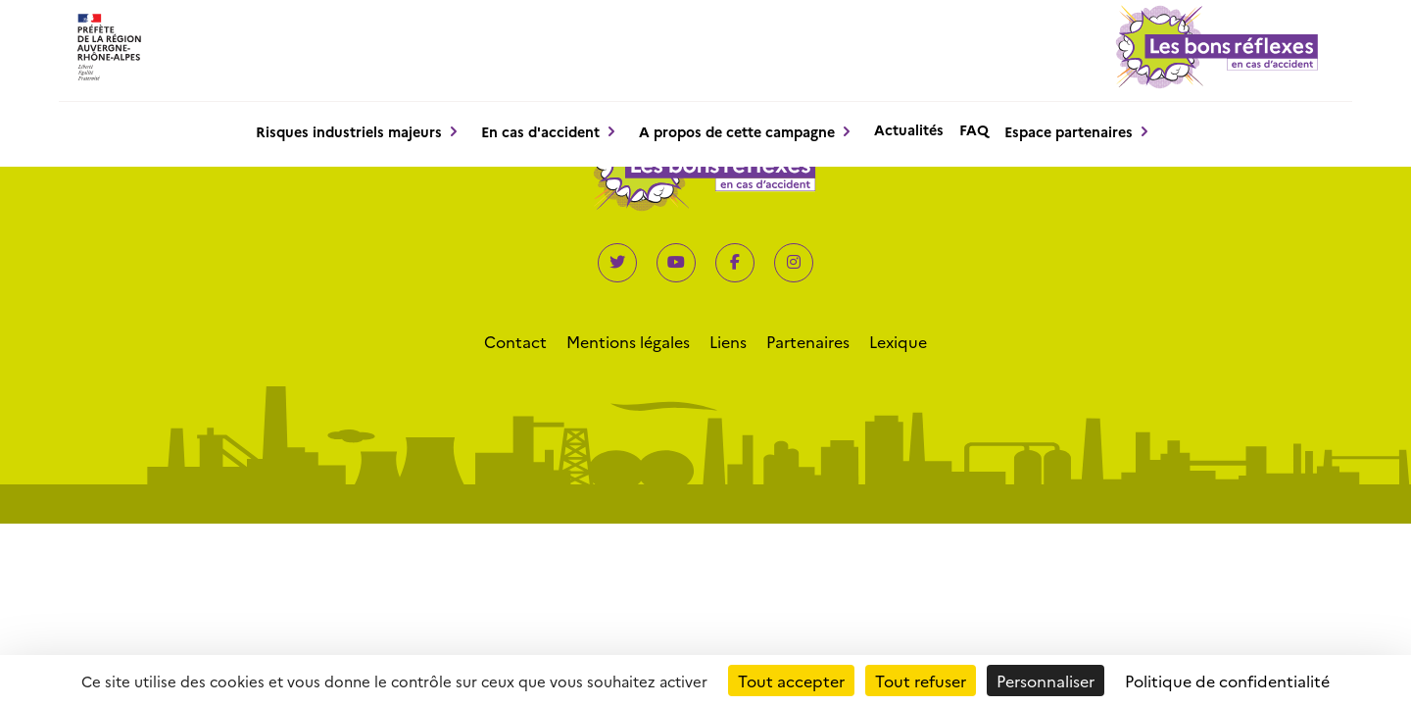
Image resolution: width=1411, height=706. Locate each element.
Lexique (898, 341)
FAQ (974, 129)
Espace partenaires (1068, 131)
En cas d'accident (540, 131)
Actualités (909, 129)
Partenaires (808, 341)
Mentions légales (628, 341)
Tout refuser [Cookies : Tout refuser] (920, 680)
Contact (515, 341)
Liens (728, 341)
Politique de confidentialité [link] (1227, 680)
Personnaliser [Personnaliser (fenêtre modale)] (1046, 680)
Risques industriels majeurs (349, 131)
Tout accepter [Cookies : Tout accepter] (791, 680)
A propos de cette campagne (737, 131)
